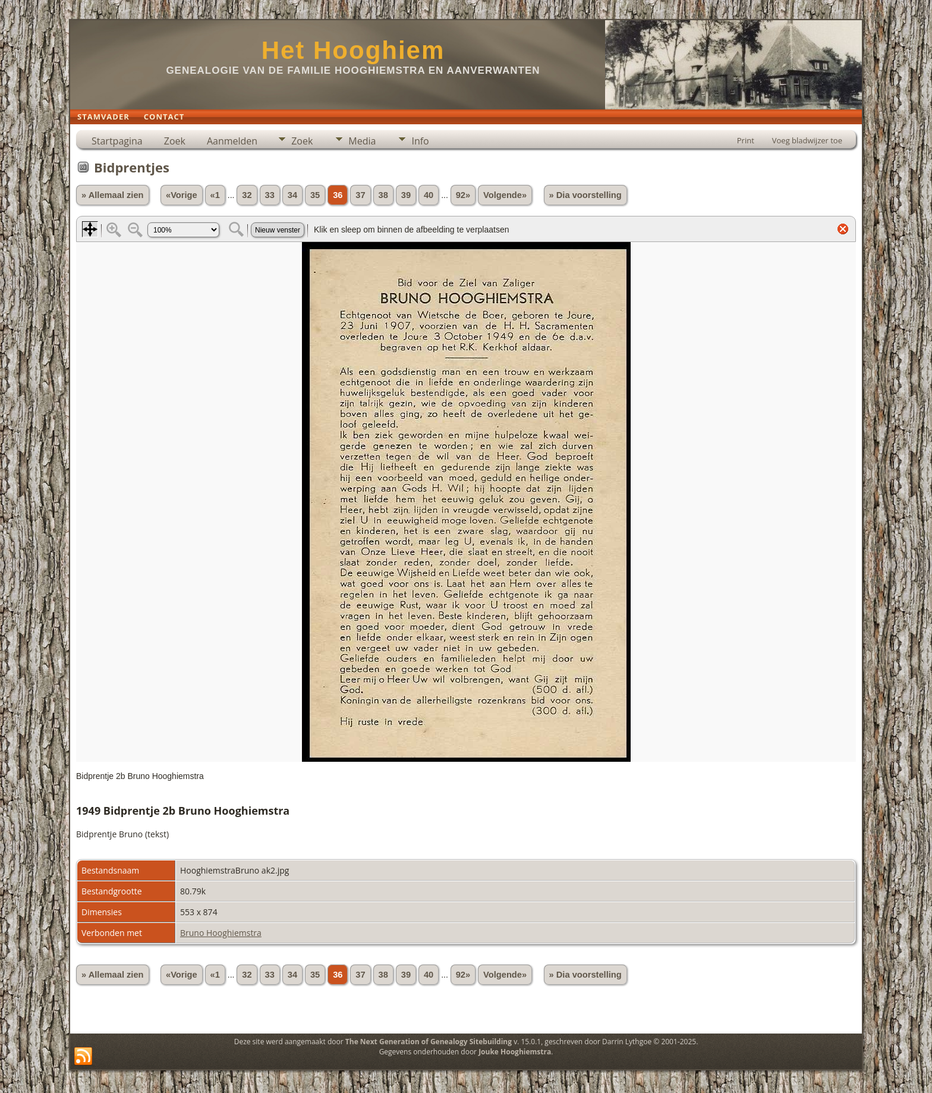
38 (383, 195)
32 (246, 195)
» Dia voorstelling (585, 195)
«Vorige (181, 195)
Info (420, 140)
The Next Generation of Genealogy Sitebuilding (428, 1042)
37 (360, 195)
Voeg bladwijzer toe (807, 140)
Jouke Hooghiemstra (514, 1052)
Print (745, 140)
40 (428, 195)
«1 (215, 195)
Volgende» (505, 195)
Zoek (174, 140)
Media (362, 140)
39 (406, 195)
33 (270, 195)
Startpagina (117, 140)
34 (292, 195)
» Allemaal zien (112, 195)
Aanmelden (232, 140)
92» (463, 195)
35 (315, 195)
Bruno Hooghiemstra (221, 932)
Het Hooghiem (353, 50)
